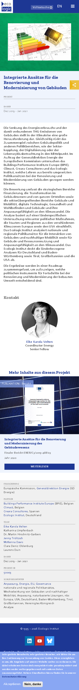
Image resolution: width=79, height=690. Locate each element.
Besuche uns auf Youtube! (39, 641)
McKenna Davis (13, 542)
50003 (7, 572)
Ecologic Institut (14, 515)
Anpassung (11, 584)
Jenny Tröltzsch (13, 538)
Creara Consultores (16, 511)
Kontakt (9, 652)
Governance (43, 584)
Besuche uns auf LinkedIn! (29, 641)
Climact (8, 507)
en (59, 6)
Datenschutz (63, 652)
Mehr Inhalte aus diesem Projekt (39, 372)
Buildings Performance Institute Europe (29, 503)
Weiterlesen (39, 466)
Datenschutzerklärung (14, 680)
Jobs (37, 652)
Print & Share (74, 85)
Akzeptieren (12, 687)
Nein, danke (32, 687)
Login (47, 652)
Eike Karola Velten (15, 526)
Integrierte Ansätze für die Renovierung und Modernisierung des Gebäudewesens (35, 443)
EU (32, 584)
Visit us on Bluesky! (49, 641)
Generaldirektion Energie (53, 488)
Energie (24, 584)
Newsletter (24, 652)
